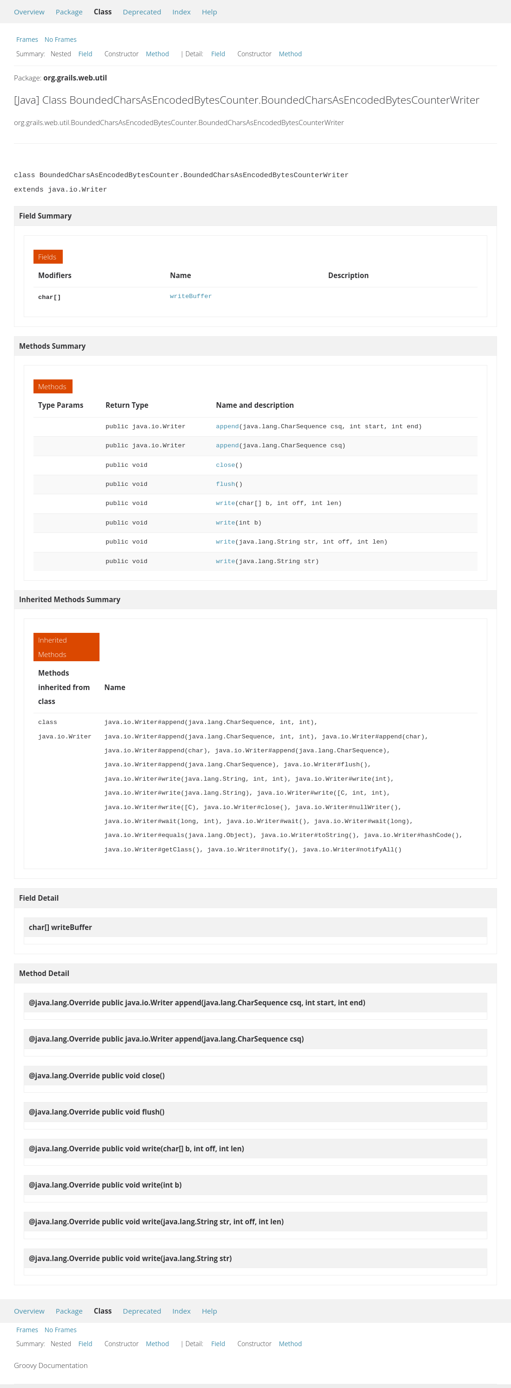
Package (69, 11)
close (225, 464)
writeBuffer (191, 296)
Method (157, 53)
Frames (27, 39)
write (225, 502)
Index (182, 11)
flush (225, 483)
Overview (29, 11)
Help (209, 11)
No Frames (61, 39)
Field (86, 53)
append (227, 425)
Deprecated (142, 11)
